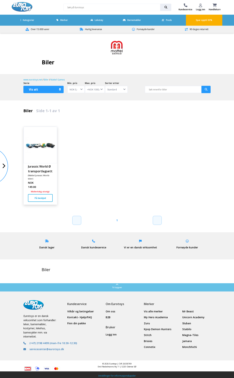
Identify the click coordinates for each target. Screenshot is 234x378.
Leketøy (97, 20)
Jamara (187, 341)
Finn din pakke (76, 323)
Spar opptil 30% (204, 20)
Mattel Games (57, 79)
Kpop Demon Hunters (157, 329)
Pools (167, 20)
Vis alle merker (153, 311)
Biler (46, 79)
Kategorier (27, 20)
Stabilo (186, 329)
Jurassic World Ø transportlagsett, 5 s (40, 168)
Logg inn (111, 334)
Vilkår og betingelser (80, 311)
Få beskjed (40, 198)
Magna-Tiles (190, 335)
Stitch (148, 335)
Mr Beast (188, 311)
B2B (108, 317)
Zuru (147, 323)
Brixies (148, 341)
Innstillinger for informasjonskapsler (117, 375)
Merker (62, 20)
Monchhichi (189, 347)
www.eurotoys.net (32, 79)
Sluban (186, 323)
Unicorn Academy (193, 317)
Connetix (149, 347)
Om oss (110, 311)
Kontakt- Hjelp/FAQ (79, 317)
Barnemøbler (132, 20)
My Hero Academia (156, 317)
